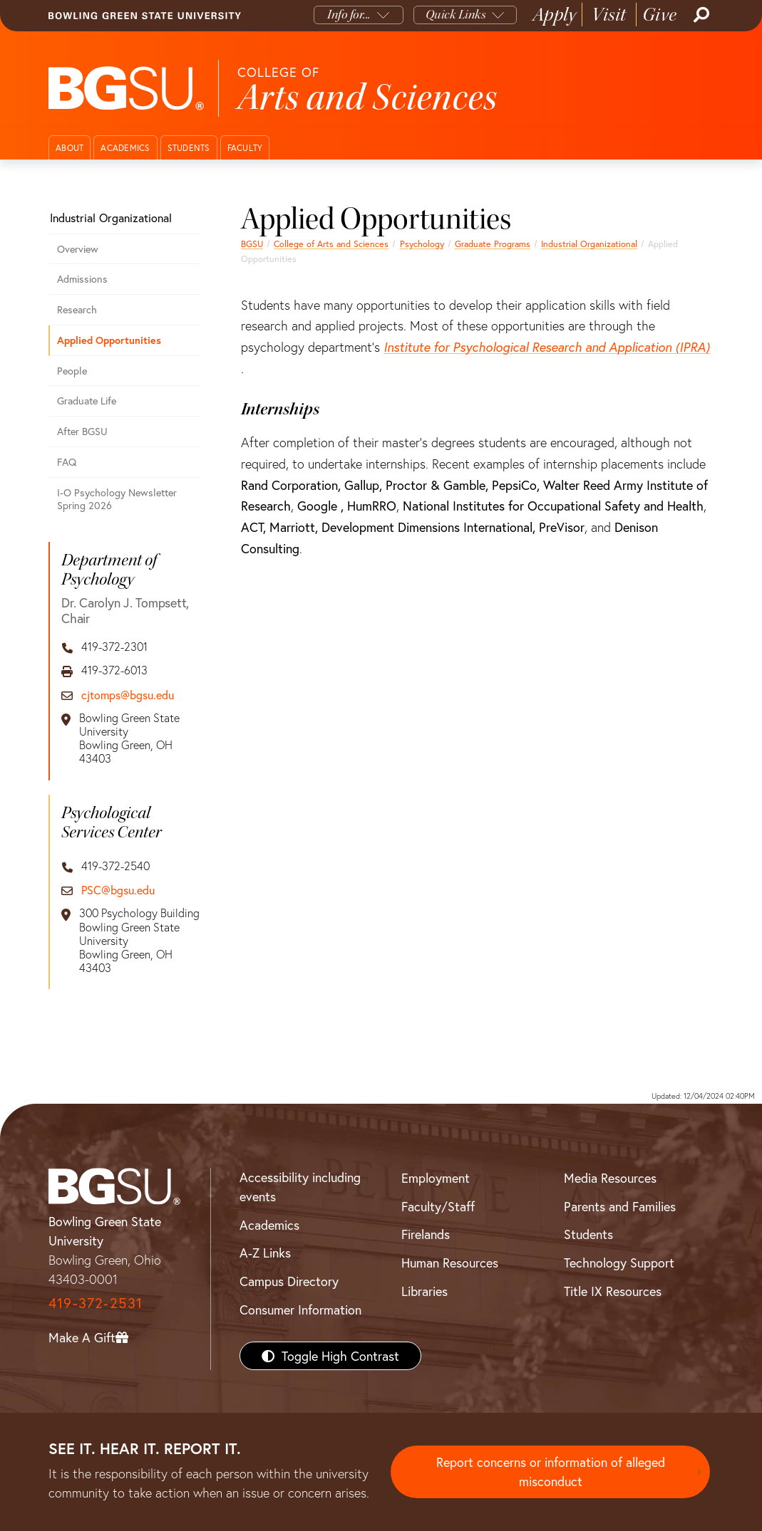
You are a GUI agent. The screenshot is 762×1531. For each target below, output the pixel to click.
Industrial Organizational (589, 243)
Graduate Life (86, 400)
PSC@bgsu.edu (118, 890)
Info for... (349, 14)
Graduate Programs (492, 243)
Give (659, 14)
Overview (77, 249)
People (72, 370)
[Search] (700, 14)
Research (77, 309)
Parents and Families (620, 1206)
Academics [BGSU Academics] (269, 1224)
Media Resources (610, 1177)
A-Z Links (265, 1252)
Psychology (422, 243)
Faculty (245, 147)
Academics (125, 147)
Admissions (82, 279)
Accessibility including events (300, 1187)
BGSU (252, 243)
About (69, 147)
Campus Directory (289, 1281)
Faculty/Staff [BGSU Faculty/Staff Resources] (438, 1206)
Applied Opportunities (109, 340)
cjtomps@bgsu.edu (127, 694)
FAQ (66, 462)
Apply (554, 14)
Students (189, 147)
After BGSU (82, 431)
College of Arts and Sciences (331, 243)
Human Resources (449, 1262)
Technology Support (619, 1262)
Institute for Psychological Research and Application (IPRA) (546, 346)
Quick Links (456, 14)
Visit (609, 14)
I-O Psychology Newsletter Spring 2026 (117, 499)
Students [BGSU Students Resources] (588, 1234)
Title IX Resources (612, 1291)
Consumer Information (300, 1309)
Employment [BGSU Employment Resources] (435, 1177)
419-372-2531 (95, 1302)
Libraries (424, 1291)
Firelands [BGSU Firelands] (425, 1234)
